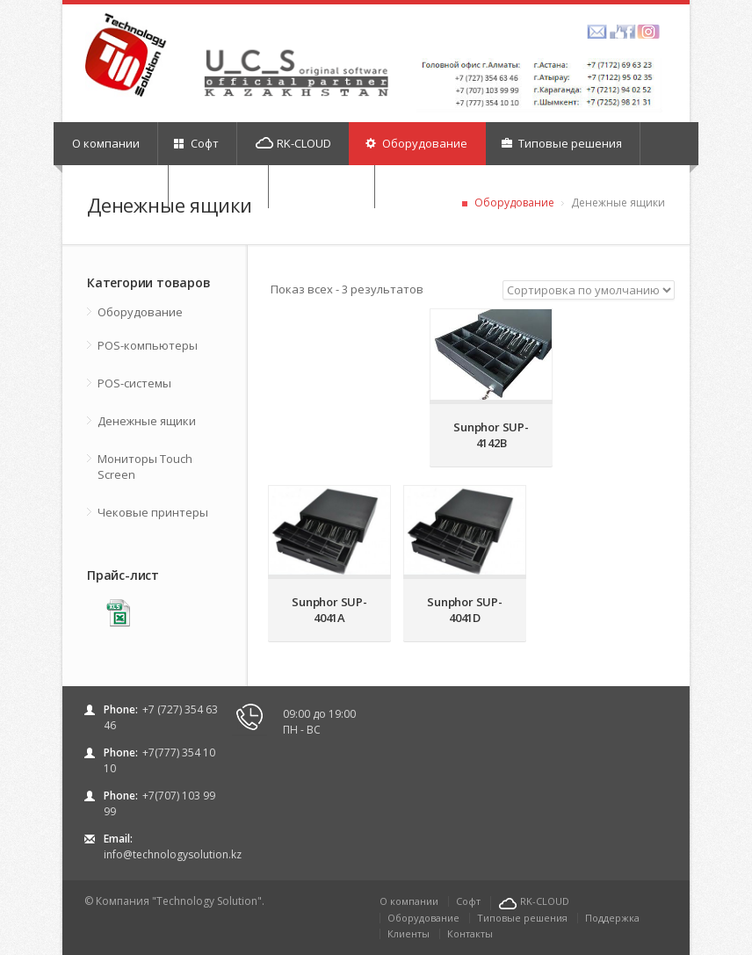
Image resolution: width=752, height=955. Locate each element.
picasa (647, 32)
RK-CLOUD (293, 143)
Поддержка (612, 917)
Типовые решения (562, 143)
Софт (196, 143)
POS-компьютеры (148, 345)
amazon (596, 32)
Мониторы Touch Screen (145, 466)
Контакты (470, 933)
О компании (106, 143)
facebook (622, 32)
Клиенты (408, 933)
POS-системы (134, 383)
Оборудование (416, 143)
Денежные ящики (147, 421)
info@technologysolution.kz (173, 854)
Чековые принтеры (153, 512)
